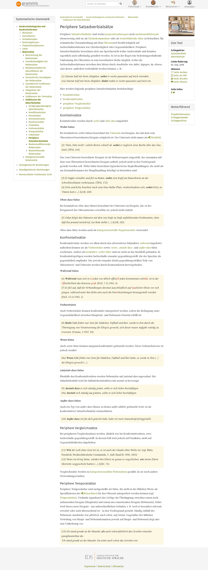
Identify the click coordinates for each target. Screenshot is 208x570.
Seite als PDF (179, 75)
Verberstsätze (95, 247)
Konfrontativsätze (73, 99)
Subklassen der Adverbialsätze (76, 20)
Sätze (25, 48)
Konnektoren (28, 36)
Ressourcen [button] (173, 4)
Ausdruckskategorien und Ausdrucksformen (105, 17)
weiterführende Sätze (132, 38)
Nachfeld (154, 137)
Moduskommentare (99, 38)
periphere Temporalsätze (77, 107)
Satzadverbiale (178, 53)
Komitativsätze (71, 94)
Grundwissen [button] (153, 4)
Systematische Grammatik (71, 17)
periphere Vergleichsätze (77, 103)
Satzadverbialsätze (81, 34)
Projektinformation (180, 114)
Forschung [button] (134, 4)
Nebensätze (28, 52)
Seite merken (179, 72)
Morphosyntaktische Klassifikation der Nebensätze (35, 71)
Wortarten (27, 33)
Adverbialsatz (178, 56)
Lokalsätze (34, 134)
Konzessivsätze (36, 122)
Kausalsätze (35, 115)
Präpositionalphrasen (33, 45)
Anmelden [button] (189, 4)
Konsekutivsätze (37, 118)
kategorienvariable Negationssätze (116, 230)
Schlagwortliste (179, 120)
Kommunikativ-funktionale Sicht (35, 174)
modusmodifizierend (146, 34)
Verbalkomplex (29, 39)
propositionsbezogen (117, 34)
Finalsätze (34, 125)
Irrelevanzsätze (36, 128)
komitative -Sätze (98, 251)
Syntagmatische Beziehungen (34, 165)
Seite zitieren (179, 82)
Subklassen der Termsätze (38, 96)
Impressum (90, 566)
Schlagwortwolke (179, 117)
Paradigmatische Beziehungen (34, 169)
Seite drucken (179, 78)
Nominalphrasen (30, 42)
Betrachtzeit (89, 493)
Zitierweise (118, 566)
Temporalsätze (36, 131)
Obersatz (108, 42)
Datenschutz (104, 566)
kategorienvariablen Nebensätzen (108, 471)
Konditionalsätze (37, 112)
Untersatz (115, 133)
